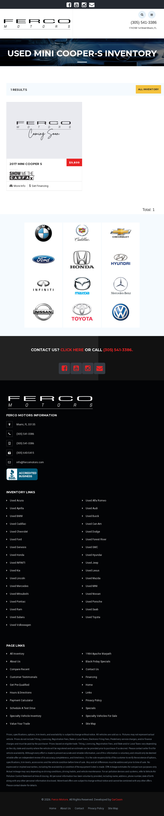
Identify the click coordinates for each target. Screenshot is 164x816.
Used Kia (13, 570)
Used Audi (90, 508)
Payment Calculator (19, 700)
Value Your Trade (18, 723)
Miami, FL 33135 (25, 424)
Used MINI (89, 586)
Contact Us (90, 669)
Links (87, 692)
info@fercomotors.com (30, 462)
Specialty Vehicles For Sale (99, 715)
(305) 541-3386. (118, 350)
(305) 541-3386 (144, 22)
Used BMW (14, 516)
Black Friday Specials (96, 661)
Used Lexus (90, 570)
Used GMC (90, 547)
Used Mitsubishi (17, 593)
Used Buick (90, 516)
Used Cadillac (16, 523)
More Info (19, 185)
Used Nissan (91, 593)
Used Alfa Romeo (94, 500)
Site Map (89, 723)
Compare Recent (17, 669)
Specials (89, 708)
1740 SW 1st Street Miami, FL (143, 28)
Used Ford (14, 539)
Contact (79, 808)
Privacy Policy (92, 700)
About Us (13, 661)
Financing (89, 677)
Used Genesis (16, 547)
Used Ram (14, 609)
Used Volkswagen (18, 625)
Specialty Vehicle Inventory (23, 715)
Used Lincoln (15, 578)
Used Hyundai (92, 555)
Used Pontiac (15, 601)
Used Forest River (94, 539)
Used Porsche (92, 601)
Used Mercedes (17, 586)
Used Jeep (90, 562)
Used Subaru (15, 617)
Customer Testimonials (21, 677)
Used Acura (15, 500)
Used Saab (90, 609)
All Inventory (148, 89)
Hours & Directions (19, 692)
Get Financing (40, 185)
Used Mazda (91, 578)
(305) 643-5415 (25, 452)
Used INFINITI (15, 562)
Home (87, 684)
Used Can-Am (92, 523)
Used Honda (15, 555)
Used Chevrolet (17, 531)
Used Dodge (91, 531)
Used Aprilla (15, 508)
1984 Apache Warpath (96, 653)
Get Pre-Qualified (17, 684)
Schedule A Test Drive (20, 708)
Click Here (72, 350)
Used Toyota (91, 617)
